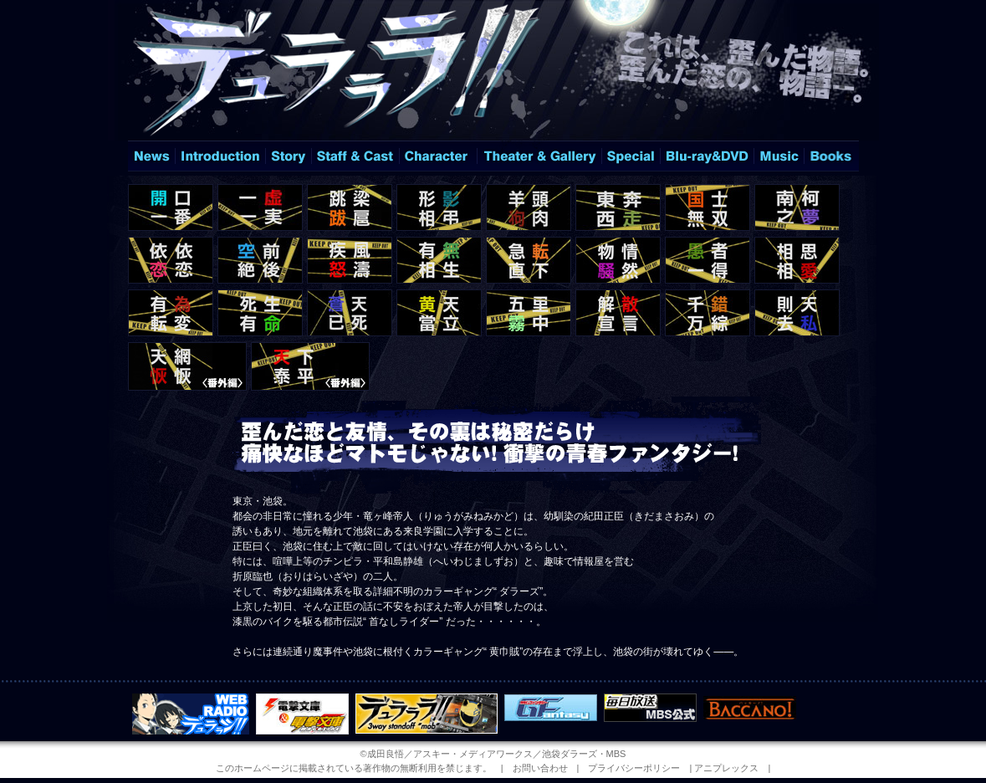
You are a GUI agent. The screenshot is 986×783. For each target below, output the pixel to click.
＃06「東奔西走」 (618, 207)
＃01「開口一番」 (170, 207)
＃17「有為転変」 (170, 312)
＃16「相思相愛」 (797, 260)
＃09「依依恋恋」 (170, 260)
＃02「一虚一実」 (260, 207)
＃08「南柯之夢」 (797, 207)
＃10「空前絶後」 (260, 260)
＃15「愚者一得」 (707, 260)
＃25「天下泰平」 (310, 366)
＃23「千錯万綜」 (707, 312)
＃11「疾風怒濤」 (349, 260)
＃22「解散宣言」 (618, 312)
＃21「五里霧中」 (528, 312)
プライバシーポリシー (634, 768)
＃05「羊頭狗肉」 (528, 207)
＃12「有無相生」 (439, 260)
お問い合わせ (540, 768)
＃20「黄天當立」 (439, 312)
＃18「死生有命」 (260, 312)
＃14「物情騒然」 (618, 260)
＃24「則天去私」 (797, 312)
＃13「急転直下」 (528, 260)
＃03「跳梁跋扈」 (349, 207)
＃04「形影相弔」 (439, 207)
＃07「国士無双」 (707, 207)
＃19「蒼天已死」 (349, 312)
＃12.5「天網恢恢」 (187, 366)
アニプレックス (726, 768)
